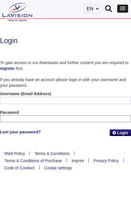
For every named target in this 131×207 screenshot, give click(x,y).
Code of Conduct (19, 168)
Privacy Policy (106, 160)
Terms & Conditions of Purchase (33, 160)
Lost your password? (20, 132)
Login (120, 133)
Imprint (78, 160)
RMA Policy (14, 153)
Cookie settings (58, 168)
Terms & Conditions (52, 153)
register (7, 68)
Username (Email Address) (25, 93)
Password (9, 112)
